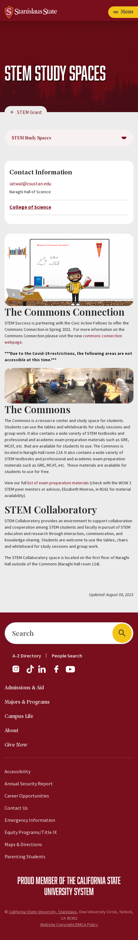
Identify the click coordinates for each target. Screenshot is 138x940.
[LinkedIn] (42, 672)
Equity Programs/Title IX (31, 832)
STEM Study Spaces (31, 138)
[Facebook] (59, 672)
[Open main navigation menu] (123, 12)
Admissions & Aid (24, 688)
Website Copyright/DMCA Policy (69, 924)
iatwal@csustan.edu (30, 183)
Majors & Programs (27, 702)
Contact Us (16, 808)
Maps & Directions (23, 844)
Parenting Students (25, 856)
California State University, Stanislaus (43, 911)
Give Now (16, 745)
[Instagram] (18, 672)
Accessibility (17, 771)
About (12, 731)
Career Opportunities (27, 796)
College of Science (30, 207)
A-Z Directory (26, 656)
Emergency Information (30, 820)
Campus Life (19, 716)
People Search (67, 656)
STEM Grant (29, 112)
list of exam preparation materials (58, 482)
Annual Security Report (29, 783)
